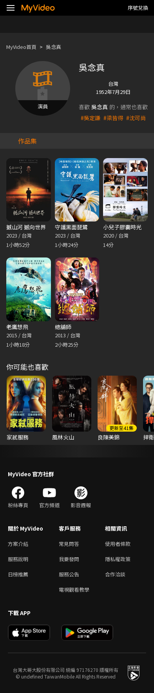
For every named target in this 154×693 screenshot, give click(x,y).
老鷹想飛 (17, 327)
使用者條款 (117, 543)
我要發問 (69, 559)
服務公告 (69, 574)
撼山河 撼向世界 (26, 227)
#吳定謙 (90, 118)
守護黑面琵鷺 (71, 227)
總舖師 (63, 327)
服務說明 (18, 559)
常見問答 (69, 543)
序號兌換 (138, 7)
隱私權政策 (117, 559)
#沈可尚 (136, 118)
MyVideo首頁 (21, 46)
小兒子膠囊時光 (122, 227)
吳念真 (53, 46)
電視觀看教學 (74, 589)
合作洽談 (115, 574)
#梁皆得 (113, 118)
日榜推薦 (18, 574)
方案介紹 (18, 543)
